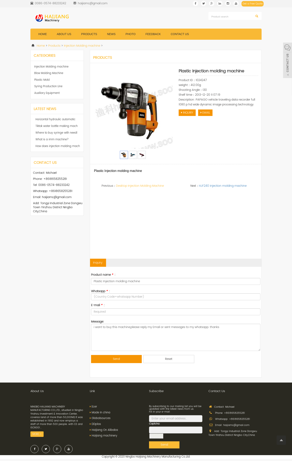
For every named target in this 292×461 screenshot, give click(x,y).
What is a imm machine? (52, 139)
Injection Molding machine (82, 45)
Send (116, 359)
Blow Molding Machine (48, 73)
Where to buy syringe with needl (56, 133)
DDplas (96, 424)
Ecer (94, 407)
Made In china (101, 413)
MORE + (37, 434)
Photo (131, 34)
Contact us (180, 34)
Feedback (153, 34)
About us (64, 34)
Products (89, 34)
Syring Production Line (48, 86)
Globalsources (101, 418)
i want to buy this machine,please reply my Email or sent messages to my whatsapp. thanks (176, 337)
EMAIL (205, 112)
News (111, 34)
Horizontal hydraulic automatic (55, 119)
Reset (168, 359)
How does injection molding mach (57, 146)
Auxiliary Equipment (47, 93)
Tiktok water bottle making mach (56, 126)
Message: (97, 321)
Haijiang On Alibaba (105, 430)
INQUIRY (187, 112)
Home (42, 34)
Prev (98, 109)
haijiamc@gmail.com (92, 3)
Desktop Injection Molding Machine (140, 185)
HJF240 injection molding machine (223, 185)
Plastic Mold (42, 80)
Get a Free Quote (253, 4)
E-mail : (98, 305)
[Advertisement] (176, 228)
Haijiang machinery (104, 436)
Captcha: (154, 424)
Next (167, 109)
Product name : (103, 275)
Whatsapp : (100, 291)
